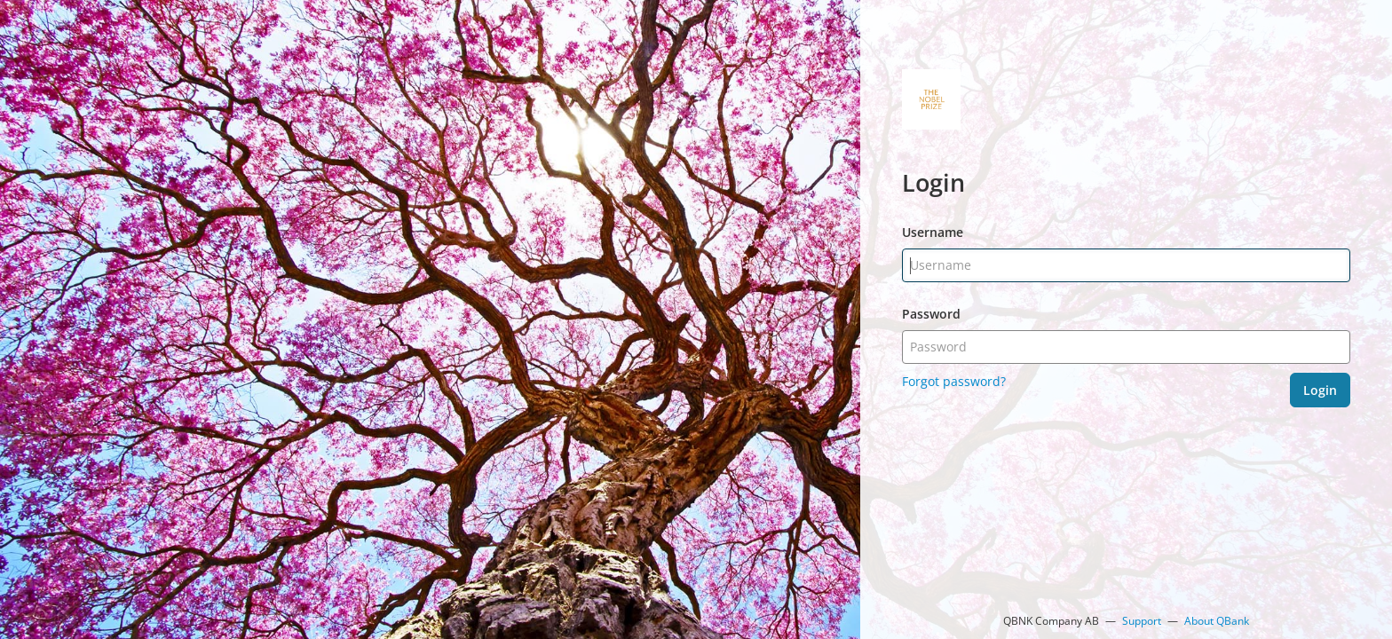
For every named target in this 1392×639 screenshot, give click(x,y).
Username (932, 232)
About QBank (1216, 620)
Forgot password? (954, 381)
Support (1141, 620)
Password (931, 313)
